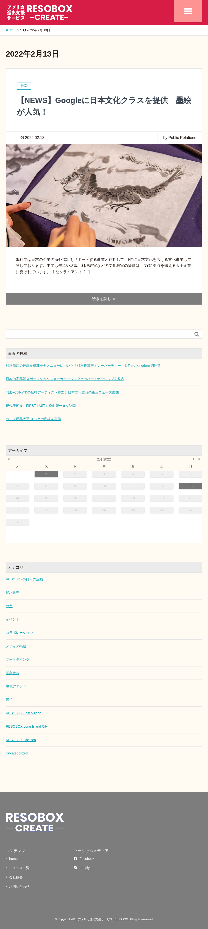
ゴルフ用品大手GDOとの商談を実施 (33, 419)
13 (191, 486)
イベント (12, 619)
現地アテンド (16, 686)
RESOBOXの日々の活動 (24, 579)
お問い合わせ (19, 886)
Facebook (84, 858)
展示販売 (12, 592)
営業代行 (12, 672)
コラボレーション (19, 632)
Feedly (82, 868)
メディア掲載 (16, 646)
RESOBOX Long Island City (27, 726)
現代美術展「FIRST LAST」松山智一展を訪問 (41, 405)
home (13, 858)
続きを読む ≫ (104, 298)
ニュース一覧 (19, 868)
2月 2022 (104, 459)
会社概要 (16, 877)
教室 (9, 605)
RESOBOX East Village (23, 713)
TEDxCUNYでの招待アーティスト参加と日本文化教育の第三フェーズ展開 (62, 392)
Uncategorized (17, 753)
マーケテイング (18, 659)
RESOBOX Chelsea (21, 739)
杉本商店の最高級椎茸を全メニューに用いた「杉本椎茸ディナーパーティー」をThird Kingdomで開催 (83, 365)
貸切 (9, 699)
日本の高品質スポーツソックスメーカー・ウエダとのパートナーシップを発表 (65, 378)
